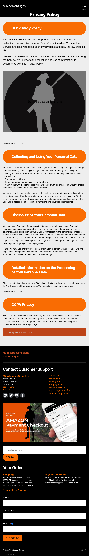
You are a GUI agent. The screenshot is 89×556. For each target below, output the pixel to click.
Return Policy (55, 378)
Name (6, 497)
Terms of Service (57, 387)
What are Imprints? (58, 393)
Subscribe (12, 538)
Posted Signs (11, 356)
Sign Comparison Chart (60, 390)
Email (6, 523)
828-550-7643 (8, 387)
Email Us (6, 390)
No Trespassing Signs (16, 352)
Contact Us (54, 375)
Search (10, 457)
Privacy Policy (56, 381)
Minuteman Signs (14, 6)
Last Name (8, 510)
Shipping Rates (56, 384)
